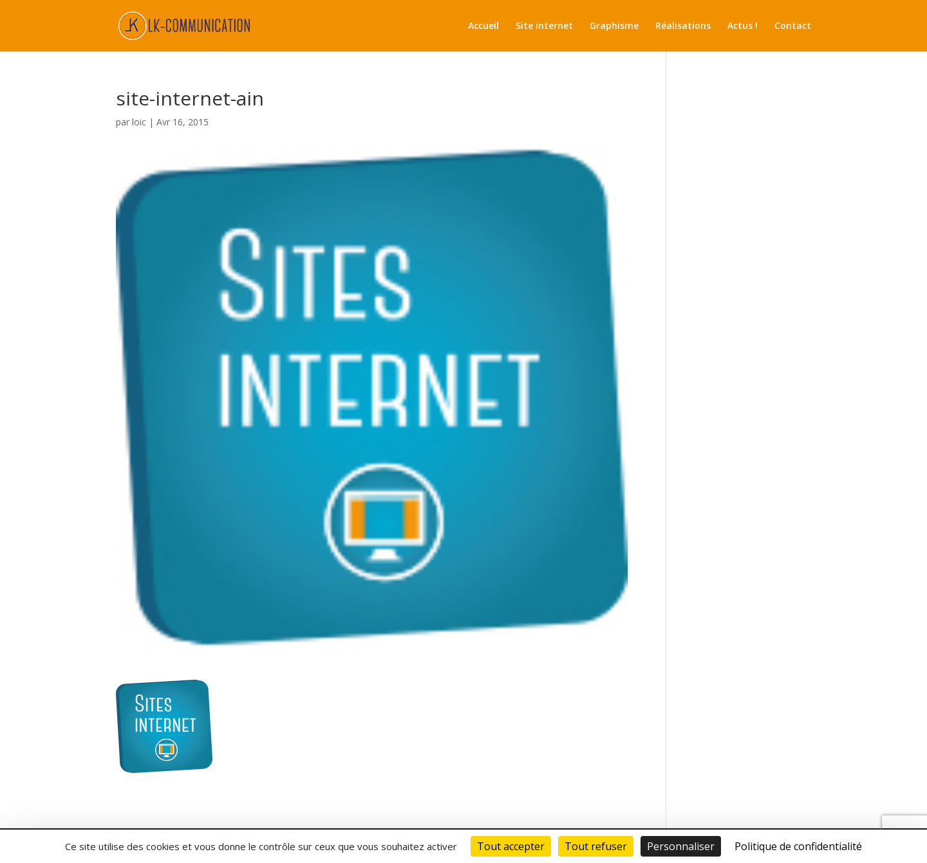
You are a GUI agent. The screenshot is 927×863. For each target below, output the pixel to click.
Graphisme (614, 26)
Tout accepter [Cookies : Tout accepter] (511, 846)
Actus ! (742, 26)
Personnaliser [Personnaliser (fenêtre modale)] (681, 846)
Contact (792, 26)
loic (139, 122)
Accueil (483, 26)
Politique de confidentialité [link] (798, 846)
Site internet (544, 26)
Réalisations (683, 26)
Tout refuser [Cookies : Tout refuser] (596, 846)
